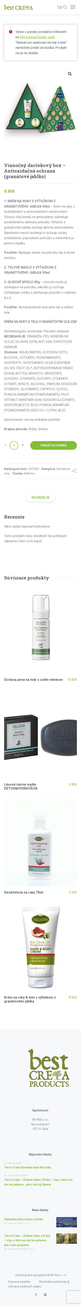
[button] (70, 74)
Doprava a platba (19, 1281)
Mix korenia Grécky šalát (37, 37)
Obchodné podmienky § (54, 1281)
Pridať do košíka (53, 445)
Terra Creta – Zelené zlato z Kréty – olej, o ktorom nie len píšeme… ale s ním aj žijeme (27, 1240)
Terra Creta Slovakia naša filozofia (27, 1167)
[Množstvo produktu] (14, 445)
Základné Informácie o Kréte (23, 1219)
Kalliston (29, 473)
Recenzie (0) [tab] (40, 497)
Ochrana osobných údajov (25, 1286)
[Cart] (59, 7)
